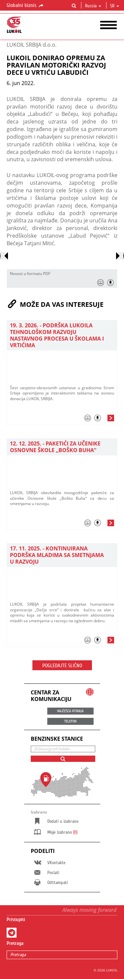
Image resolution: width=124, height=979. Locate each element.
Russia (93, 6)
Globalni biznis (25, 5)
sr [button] (114, 6)
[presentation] (4, 255)
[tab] (62, 420)
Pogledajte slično (62, 666)
